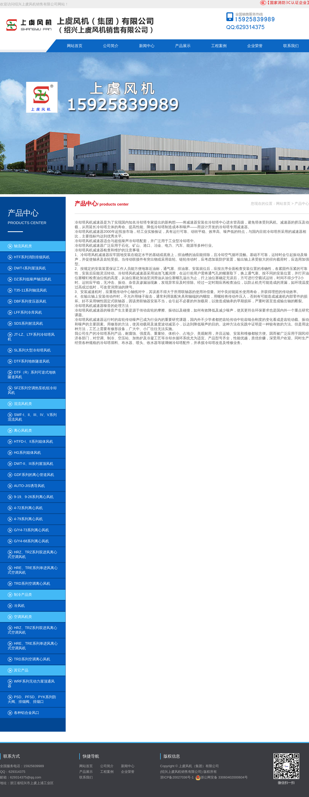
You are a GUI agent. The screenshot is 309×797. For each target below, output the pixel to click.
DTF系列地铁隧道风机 (29, 361)
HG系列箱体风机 (24, 452)
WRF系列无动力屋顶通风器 (31, 683)
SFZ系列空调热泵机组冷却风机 (32, 390)
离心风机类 (20, 430)
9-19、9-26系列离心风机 (31, 497)
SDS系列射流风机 (25, 323)
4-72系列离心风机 (25, 508)
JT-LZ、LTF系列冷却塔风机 (31, 336)
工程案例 (219, 45)
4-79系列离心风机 (25, 519)
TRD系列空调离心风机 (29, 583)
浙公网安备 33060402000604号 (221, 777)
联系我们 (291, 45)
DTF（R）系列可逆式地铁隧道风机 (32, 374)
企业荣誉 (255, 45)
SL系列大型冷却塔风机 (29, 350)
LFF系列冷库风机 (25, 312)
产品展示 (183, 45)
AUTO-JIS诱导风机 (26, 486)
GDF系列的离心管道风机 (31, 475)
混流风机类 (20, 404)
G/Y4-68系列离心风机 (28, 541)
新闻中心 (146, 45)
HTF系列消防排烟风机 (29, 257)
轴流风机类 (20, 246)
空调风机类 (20, 617)
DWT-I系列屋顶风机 (27, 268)
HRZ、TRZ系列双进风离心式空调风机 (32, 554)
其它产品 (18, 670)
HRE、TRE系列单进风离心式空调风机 (33, 570)
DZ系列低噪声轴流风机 (29, 279)
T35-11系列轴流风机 (27, 290)
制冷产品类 (20, 594)
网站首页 (74, 45)
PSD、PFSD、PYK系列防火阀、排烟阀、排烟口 (32, 699)
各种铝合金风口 (23, 713)
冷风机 (16, 606)
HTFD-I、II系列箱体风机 (30, 441)
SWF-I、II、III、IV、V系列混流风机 (32, 417)
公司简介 (110, 45)
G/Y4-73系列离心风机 (28, 530)
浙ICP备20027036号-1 (177, 777)
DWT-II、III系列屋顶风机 (30, 464)
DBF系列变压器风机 (27, 301)
